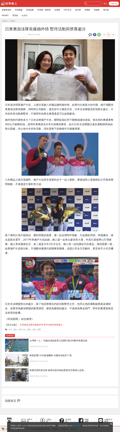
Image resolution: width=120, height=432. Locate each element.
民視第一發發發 (44, 10)
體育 (29, 329)
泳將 (34, 329)
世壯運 (78, 10)
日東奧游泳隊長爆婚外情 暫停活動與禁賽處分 (41, 324)
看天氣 (106, 10)
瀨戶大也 (22, 329)
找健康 (96, 10)
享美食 (15, 15)
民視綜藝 (30, 10)
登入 (105, 3)
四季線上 (5, 21)
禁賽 (39, 329)
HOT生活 (67, 10)
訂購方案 (114, 3)
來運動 (87, 10)
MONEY (5, 15)
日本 (10, 329)
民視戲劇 (18, 10)
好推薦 (57, 10)
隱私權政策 (76, 425)
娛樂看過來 (6, 10)
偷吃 (15, 329)
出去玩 (24, 15)
